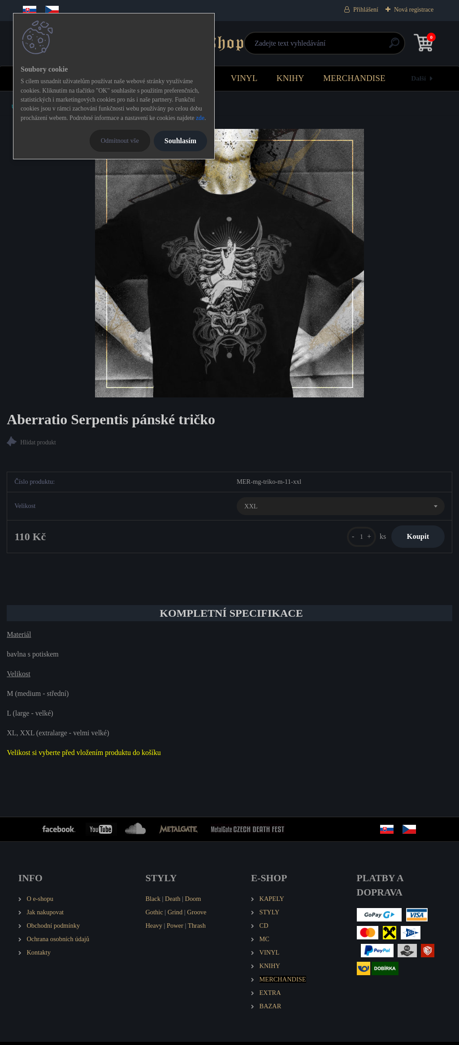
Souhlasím (180, 141)
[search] (337, 46)
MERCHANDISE (354, 78)
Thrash (197, 928)
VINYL (244, 78)
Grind (175, 915)
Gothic (154, 915)
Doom (193, 902)
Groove (196, 915)
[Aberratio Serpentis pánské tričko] (229, 263)
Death (172, 902)
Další (418, 78)
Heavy (153, 928)
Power (175, 928)
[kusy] (355, 538)
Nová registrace (413, 9)
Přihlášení (365, 9)
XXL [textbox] (251, 507)
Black (152, 902)
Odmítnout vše (120, 140)
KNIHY (290, 78)
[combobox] (341, 507)
